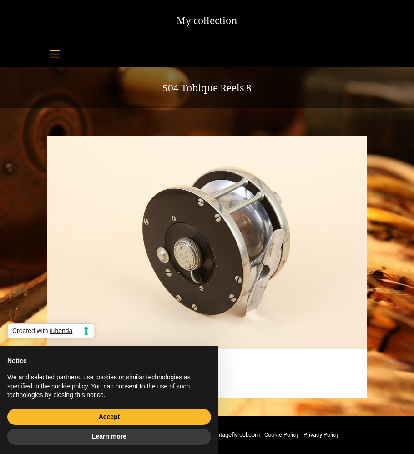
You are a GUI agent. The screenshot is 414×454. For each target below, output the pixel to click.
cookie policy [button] (69, 386)
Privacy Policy (321, 434)
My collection (207, 20)
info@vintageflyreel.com (228, 434)
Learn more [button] (109, 436)
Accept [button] (109, 416)
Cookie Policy (281, 434)
